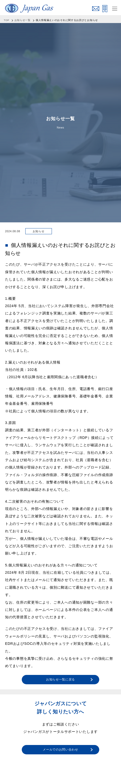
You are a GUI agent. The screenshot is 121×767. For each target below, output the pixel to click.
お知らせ (39, 231)
